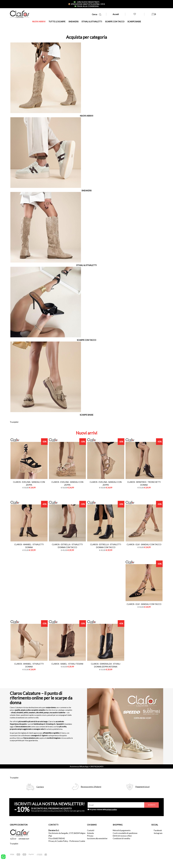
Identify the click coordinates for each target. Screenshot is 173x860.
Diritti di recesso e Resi (122, 836)
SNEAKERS (73, 21)
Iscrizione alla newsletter (97, 838)
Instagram (158, 833)
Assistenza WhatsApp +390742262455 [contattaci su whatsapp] (86, 766)
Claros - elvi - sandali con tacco (144, 544)
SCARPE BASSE (134, 21)
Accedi (116, 14)
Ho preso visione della (103, 809)
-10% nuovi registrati (86, 2)
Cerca (96, 14)
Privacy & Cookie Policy (58, 841)
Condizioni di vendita (121, 838)
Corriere (40, 787)
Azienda (90, 833)
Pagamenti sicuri (142, 787)
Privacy (90, 836)
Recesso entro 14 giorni (91, 787)
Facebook (158, 830)
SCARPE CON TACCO (114, 21)
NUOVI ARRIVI (38, 21)
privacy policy (111, 809)
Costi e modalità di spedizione (125, 833)
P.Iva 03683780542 (56, 838)
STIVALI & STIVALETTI (92, 21)
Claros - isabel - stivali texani (67, 664)
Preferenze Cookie (77, 841)
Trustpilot (14, 422)
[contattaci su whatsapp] (3, 856)
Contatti (90, 830)
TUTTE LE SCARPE (57, 21)
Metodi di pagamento (122, 830)
